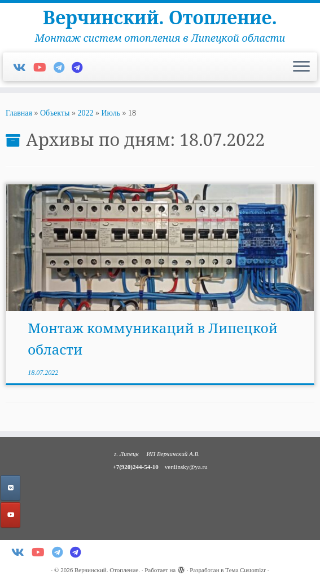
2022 (85, 113)
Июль (110, 113)
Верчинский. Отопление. (160, 17)
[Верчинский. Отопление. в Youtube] (10, 515)
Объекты (54, 113)
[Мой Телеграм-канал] (81, 67)
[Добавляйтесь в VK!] (10, 488)
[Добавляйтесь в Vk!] (23, 67)
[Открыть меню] (301, 67)
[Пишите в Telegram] (63, 67)
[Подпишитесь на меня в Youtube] (43, 67)
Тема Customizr (245, 570)
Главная (19, 113)
